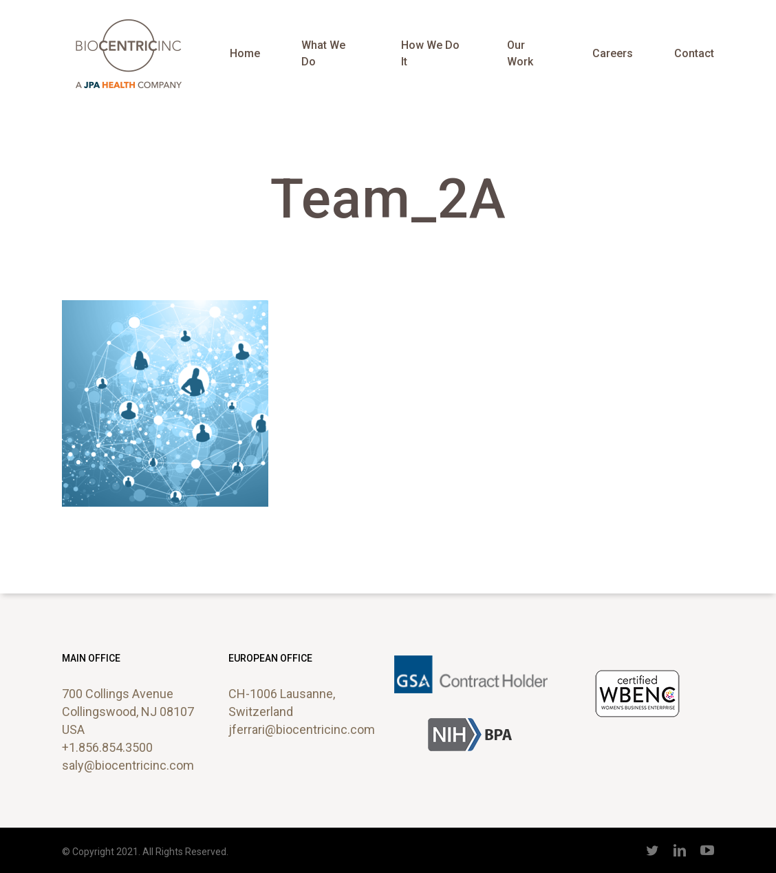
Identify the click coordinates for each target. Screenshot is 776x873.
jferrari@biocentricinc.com (301, 729)
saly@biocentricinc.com (128, 765)
